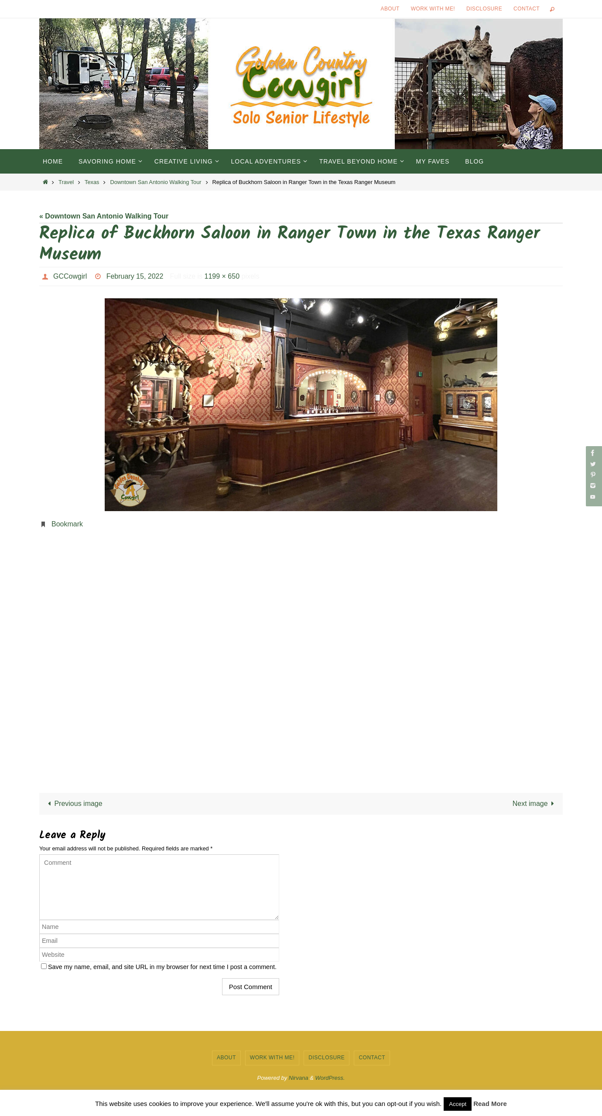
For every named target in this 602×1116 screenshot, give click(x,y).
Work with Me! (433, 9)
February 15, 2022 (135, 276)
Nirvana (298, 1078)
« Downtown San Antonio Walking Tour (103, 216)
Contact (526, 9)
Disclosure (484, 9)
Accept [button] (457, 1104)
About (390, 9)
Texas (92, 182)
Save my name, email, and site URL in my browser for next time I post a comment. (162, 966)
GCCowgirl (70, 276)
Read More (490, 1103)
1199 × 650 (222, 276)
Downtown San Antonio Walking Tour (155, 182)
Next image (535, 803)
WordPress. (330, 1078)
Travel (66, 182)
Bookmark (67, 524)
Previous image (73, 803)
